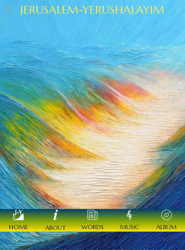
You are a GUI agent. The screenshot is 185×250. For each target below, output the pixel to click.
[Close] (10, 10)
